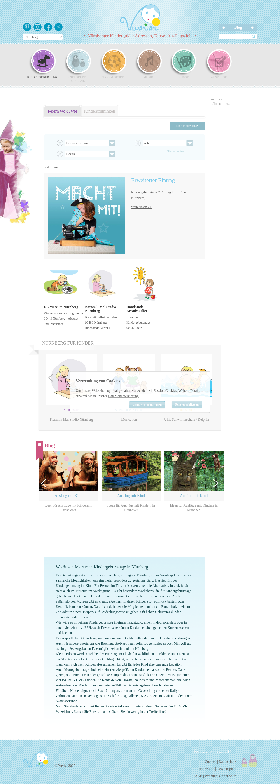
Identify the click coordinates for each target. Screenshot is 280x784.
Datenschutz (227, 761)
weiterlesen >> (141, 207)
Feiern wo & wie (62, 111)
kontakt (225, 751)
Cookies (210, 761)
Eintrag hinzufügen (187, 125)
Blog (238, 27)
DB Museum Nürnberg (61, 307)
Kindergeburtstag (42, 63)
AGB (198, 776)
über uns (202, 751)
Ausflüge (218, 63)
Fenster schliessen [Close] (187, 404)
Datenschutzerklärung (123, 396)
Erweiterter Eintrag (153, 180)
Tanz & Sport (113, 63)
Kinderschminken (99, 111)
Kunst (183, 63)
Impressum (206, 769)
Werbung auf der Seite (220, 776)
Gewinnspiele (226, 769)
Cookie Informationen (147, 404)
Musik (148, 63)
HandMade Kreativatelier (136, 309)
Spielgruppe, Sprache (78, 65)
